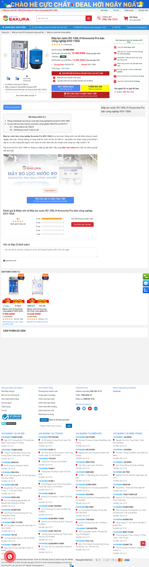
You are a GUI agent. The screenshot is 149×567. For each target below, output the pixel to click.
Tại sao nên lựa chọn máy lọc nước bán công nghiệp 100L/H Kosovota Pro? (37, 124)
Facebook (117, 391)
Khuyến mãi (143, 10)
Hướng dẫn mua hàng (46, 395)
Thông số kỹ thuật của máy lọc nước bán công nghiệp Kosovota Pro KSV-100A (38, 121)
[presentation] (5, 55)
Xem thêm (50, 190)
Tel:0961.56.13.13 (7, 446)
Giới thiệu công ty (7, 391)
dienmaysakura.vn (38, 565)
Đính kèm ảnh (9, 261)
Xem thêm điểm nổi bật (25, 96)
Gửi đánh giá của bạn (82, 224)
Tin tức (116, 10)
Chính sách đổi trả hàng (47, 407)
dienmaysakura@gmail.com (56, 562)
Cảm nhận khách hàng (10, 399)
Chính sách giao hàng (46, 403)
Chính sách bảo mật (46, 410)
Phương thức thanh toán (48, 391)
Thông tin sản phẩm (12, 107)
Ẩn (44, 117)
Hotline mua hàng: (89, 391)
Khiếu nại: (85, 399)
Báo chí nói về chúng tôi (137, 27)
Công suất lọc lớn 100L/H (24, 127)
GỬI (68, 426)
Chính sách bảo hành (46, 399)
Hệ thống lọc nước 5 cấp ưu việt (26, 130)
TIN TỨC (116, 27)
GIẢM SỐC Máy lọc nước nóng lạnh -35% (90, 27)
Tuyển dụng (128, 10)
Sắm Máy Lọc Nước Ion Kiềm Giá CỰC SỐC (51, 27)
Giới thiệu (104, 10)
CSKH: (84, 395)
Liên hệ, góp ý (6, 403)
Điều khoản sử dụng (46, 414)
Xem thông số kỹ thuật (27, 79)
